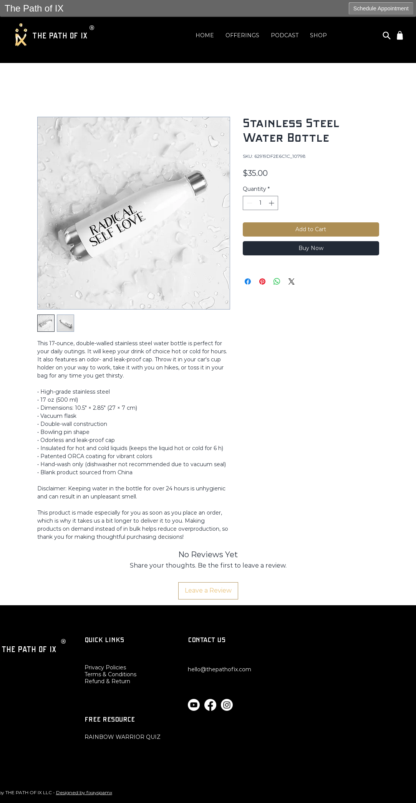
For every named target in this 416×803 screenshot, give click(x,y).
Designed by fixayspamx (84, 792)
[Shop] (400, 35)
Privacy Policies (105, 667)
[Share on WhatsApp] (277, 281)
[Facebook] (210, 705)
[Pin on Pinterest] (262, 281)
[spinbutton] (260, 203)
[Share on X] (291, 281)
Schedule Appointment (381, 8)
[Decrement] (249, 203)
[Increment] (272, 203)
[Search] (387, 35)
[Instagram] (227, 705)
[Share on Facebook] (247, 281)
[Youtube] (194, 705)
